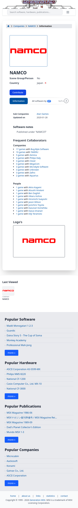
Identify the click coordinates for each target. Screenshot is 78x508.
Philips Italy (35, 158)
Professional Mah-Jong (19, 345)
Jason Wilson (35, 202)
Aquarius (33, 175)
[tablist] (39, 101)
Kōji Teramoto (35, 213)
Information (19, 101)
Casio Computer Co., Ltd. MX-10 (24, 383)
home (13, 495)
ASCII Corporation (17, 475)
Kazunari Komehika (38, 207)
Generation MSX (37, 500)
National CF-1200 (16, 379)
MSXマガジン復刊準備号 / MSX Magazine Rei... (32, 417)
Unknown (34, 169)
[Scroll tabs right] (66, 101)
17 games (21, 149)
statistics (50, 495)
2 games (20, 175)
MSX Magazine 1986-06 (19, 412)
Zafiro (32, 172)
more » (11, 352)
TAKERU (34, 152)
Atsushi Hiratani (36, 190)
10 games (21, 152)
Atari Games (43, 113)
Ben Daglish (34, 193)
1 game (19, 187)
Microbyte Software (38, 166)
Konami (11, 465)
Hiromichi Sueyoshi (38, 199)
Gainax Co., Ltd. (15, 470)
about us (26, 495)
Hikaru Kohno (35, 196)
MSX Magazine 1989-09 (19, 422)
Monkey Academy (16, 340)
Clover (32, 160)
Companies (18, 26)
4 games (20, 158)
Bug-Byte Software (40, 149)
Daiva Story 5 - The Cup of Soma (24, 335)
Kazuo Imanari (36, 210)
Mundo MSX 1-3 (15, 432)
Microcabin (13, 456)
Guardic (11, 330)
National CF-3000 (16, 388)
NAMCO (32, 26)
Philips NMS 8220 (16, 374)
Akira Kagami (35, 187)
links (38, 495)
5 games (20, 155)
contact (64, 495)
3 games (20, 160)
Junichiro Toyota (36, 205)
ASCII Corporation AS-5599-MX (23, 369)
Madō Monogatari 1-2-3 (20, 325)
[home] (8, 26)
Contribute (18, 92)
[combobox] (35, 12)
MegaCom (34, 163)
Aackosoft (12, 461)
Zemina (33, 155)
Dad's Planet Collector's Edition (24, 427)
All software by (41, 101)
